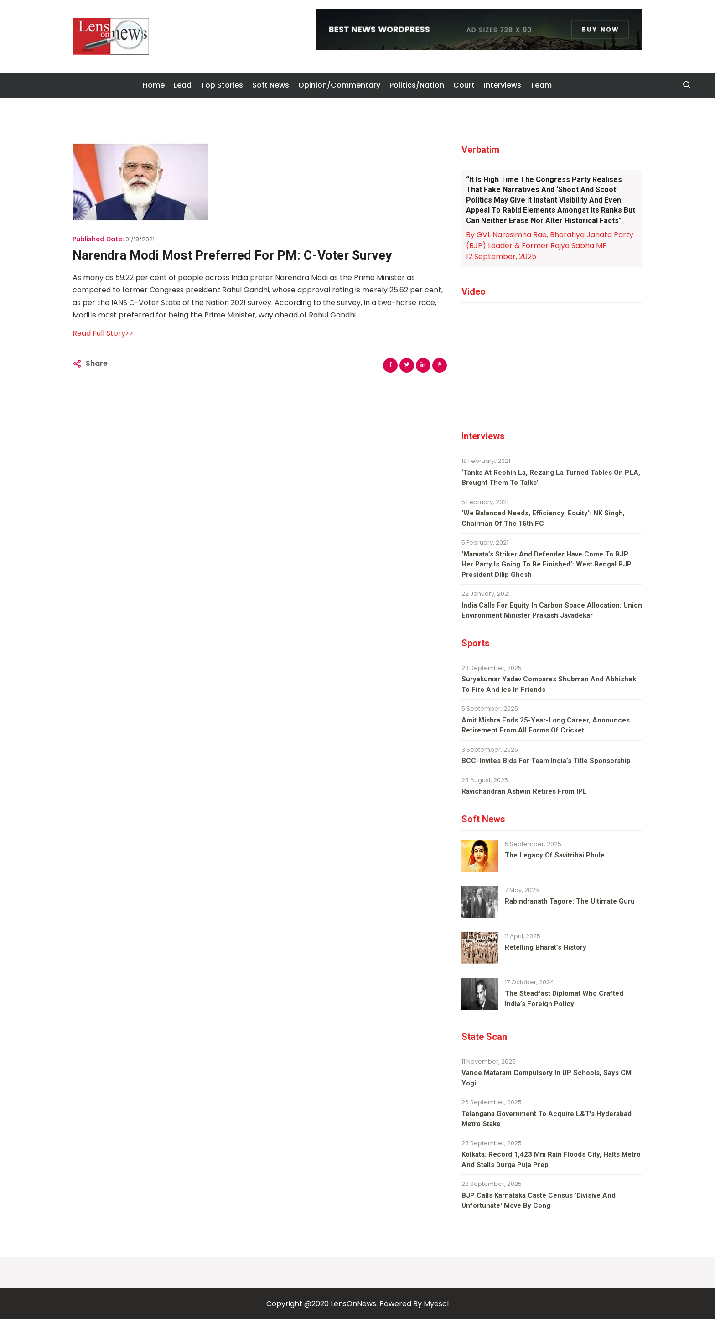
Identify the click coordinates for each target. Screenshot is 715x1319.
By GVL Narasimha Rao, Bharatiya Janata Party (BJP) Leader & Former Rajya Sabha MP (549, 240)
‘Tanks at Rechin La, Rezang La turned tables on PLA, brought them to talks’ (550, 477)
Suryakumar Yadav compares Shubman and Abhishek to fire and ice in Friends (548, 684)
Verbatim (480, 149)
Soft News (270, 85)
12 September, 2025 (501, 256)
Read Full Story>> (103, 333)
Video (473, 291)
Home (154, 85)
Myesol (436, 1303)
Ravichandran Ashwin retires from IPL (524, 791)
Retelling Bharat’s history (545, 947)
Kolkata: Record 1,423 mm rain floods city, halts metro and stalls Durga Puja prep (551, 1159)
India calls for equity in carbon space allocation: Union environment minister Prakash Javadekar (551, 610)
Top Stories (222, 85)
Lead (183, 85)
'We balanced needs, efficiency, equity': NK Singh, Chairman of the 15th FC (543, 518)
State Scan (484, 1036)
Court (464, 85)
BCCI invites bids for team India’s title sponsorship (546, 761)
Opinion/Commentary (339, 85)
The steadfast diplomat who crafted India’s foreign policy (564, 998)
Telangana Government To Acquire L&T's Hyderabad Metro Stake (546, 1119)
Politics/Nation (416, 85)
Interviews (502, 85)
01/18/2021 (140, 239)
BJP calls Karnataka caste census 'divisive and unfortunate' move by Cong (538, 1200)
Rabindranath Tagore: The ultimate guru (570, 901)
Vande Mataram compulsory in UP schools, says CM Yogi (546, 1078)
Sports (475, 643)
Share (97, 363)
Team (541, 85)
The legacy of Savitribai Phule (555, 855)
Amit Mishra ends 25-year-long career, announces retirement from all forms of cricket (545, 725)
